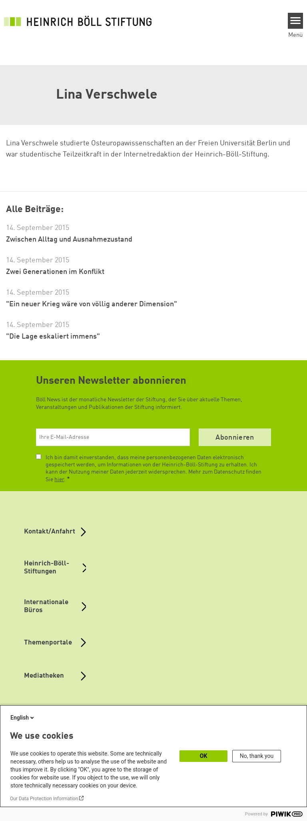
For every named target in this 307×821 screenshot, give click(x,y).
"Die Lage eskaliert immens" (53, 336)
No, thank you (257, 756)
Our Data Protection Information (44, 798)
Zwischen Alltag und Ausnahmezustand (69, 239)
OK (203, 756)
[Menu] (295, 21)
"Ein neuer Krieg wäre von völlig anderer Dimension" (91, 304)
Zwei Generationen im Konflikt (55, 272)
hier (59, 479)
